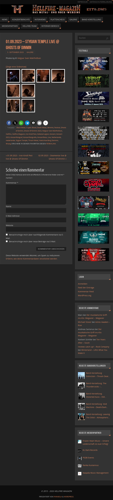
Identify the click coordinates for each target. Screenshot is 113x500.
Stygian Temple (21, 140)
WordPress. (69, 497)
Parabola (58, 497)
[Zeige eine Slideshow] (16, 66)
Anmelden (82, 283)
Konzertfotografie (30, 137)
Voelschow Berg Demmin (48, 140)
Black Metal (21, 127)
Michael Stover (84, 322)
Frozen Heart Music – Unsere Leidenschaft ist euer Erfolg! (96, 442)
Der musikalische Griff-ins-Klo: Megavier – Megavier (90, 332)
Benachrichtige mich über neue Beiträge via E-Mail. (32, 241)
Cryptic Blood (31, 127)
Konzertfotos (42, 137)
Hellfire (8, 134)
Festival (57, 127)
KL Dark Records (90, 450)
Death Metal (41, 127)
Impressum (83, 2)
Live (49, 137)
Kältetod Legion (43, 134)
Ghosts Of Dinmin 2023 (32, 131)
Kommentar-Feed (86, 291)
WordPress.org (84, 295)
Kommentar (12, 182)
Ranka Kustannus (91, 465)
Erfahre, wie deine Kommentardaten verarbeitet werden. (32, 258)
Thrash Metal (33, 140)
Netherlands (56, 137)
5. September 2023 (15, 52)
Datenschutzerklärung (101, 2)
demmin (50, 127)
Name (8, 206)
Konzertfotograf (16, 137)
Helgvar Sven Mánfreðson (29, 58)
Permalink (51, 144)
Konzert (53, 134)
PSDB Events (88, 457)
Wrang (8, 144)
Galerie (30, 52)
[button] (9, 123)
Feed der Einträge (86, 287)
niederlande (10, 140)
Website (9, 225)
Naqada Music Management (96, 473)
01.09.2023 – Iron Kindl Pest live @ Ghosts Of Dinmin (19, 157)
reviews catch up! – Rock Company (93, 346)
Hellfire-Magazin (18, 134)
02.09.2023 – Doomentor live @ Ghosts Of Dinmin (52, 157)
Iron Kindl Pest (31, 134)
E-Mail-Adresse (13, 216)
